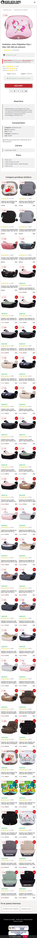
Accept (25, 936)
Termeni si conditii (9, 919)
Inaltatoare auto (7, 10)
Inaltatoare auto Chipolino (21, 10)
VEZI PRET (18, 85)
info (16, 205)
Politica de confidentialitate (24, 919)
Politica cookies (18, 921)
